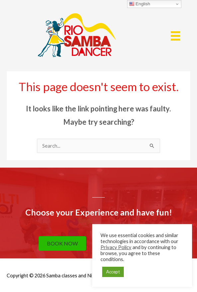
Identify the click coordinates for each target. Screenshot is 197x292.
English (139, 4)
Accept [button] (113, 271)
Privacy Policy (115, 247)
